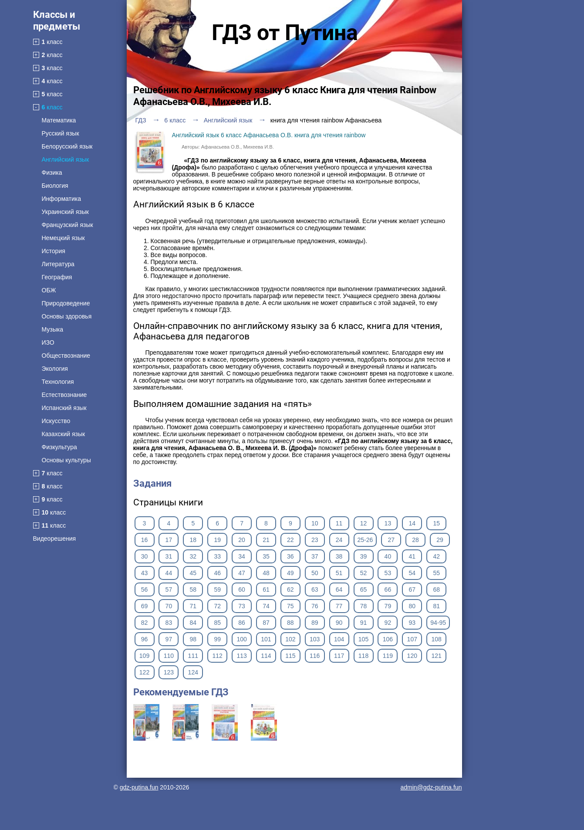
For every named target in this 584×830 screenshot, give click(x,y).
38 (339, 556)
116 (315, 655)
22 (290, 539)
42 (436, 556)
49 (290, 572)
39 (363, 556)
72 (217, 606)
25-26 (365, 539)
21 (266, 539)
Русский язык (60, 133)
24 (339, 539)
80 (412, 606)
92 (388, 622)
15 (436, 523)
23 (314, 539)
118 (363, 655)
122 (144, 672)
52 (363, 572)
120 (412, 655)
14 (412, 523)
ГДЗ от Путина (285, 32)
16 (144, 539)
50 (314, 572)
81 (436, 606)
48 (266, 572)
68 (436, 589)
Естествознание (64, 394)
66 (388, 589)
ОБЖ (49, 290)
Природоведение (66, 303)
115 (290, 655)
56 (144, 589)
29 (439, 539)
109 (144, 655)
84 (192, 622)
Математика (59, 120)
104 (339, 639)
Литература (58, 264)
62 (290, 589)
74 (266, 606)
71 (192, 606)
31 (168, 556)
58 (192, 589)
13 (388, 523)
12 (363, 523)
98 (192, 639)
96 (144, 639)
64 (339, 589)
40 (388, 556)
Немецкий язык (63, 237)
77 (339, 606)
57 (168, 589)
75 (290, 606)
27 (391, 539)
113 (241, 655)
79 (388, 606)
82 (144, 622)
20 (241, 539)
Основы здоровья (67, 316)
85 (217, 622)
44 (168, 572)
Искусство (56, 420)
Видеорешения (54, 538)
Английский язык (65, 159)
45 (192, 572)
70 (168, 606)
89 (314, 622)
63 (314, 589)
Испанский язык (64, 407)
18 (192, 539)
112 (217, 655)
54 (412, 572)
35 (266, 556)
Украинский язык (65, 211)
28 (415, 539)
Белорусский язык (67, 146)
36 (290, 556)
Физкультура (59, 447)
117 (339, 655)
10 (314, 523)
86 (241, 622)
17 (168, 539)
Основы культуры (66, 460)
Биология (55, 185)
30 (144, 556)
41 (412, 556)
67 (412, 589)
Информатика (61, 198)
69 (144, 606)
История (53, 250)
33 (217, 556)
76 (314, 606)
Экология (55, 368)
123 (169, 672)
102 (290, 639)
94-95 (438, 622)
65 (363, 589)
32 (192, 556)
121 (437, 655)
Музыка (53, 329)
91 (363, 622)
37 (314, 556)
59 (217, 589)
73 (241, 606)
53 (388, 572)
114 (266, 655)
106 (388, 639)
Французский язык (67, 224)
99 (217, 639)
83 (168, 622)
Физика (52, 172)
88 (290, 622)
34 (241, 556)
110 (169, 655)
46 (217, 572)
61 (266, 589)
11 (339, 523)
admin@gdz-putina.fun (431, 787)
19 (217, 539)
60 (241, 589)
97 (168, 639)
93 (412, 622)
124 (193, 672)
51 (339, 572)
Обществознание (66, 355)
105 (363, 639)
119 (388, 655)
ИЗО (48, 342)
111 (193, 655)
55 (436, 572)
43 (144, 572)
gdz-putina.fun (139, 787)
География (57, 277)
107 (412, 639)
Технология (58, 381)
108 (437, 639)
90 (339, 622)
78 (363, 606)
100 (241, 639)
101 (266, 639)
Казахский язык (63, 433)
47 (241, 572)
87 (266, 622)
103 (315, 639)
